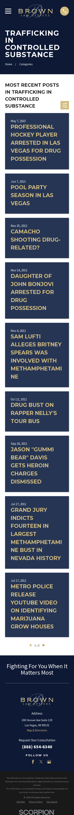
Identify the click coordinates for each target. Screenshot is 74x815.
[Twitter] (41, 762)
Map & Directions (37, 730)
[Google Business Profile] (49, 762)
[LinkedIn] (25, 762)
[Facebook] (33, 762)
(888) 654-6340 (37, 747)
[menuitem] (21, 802)
